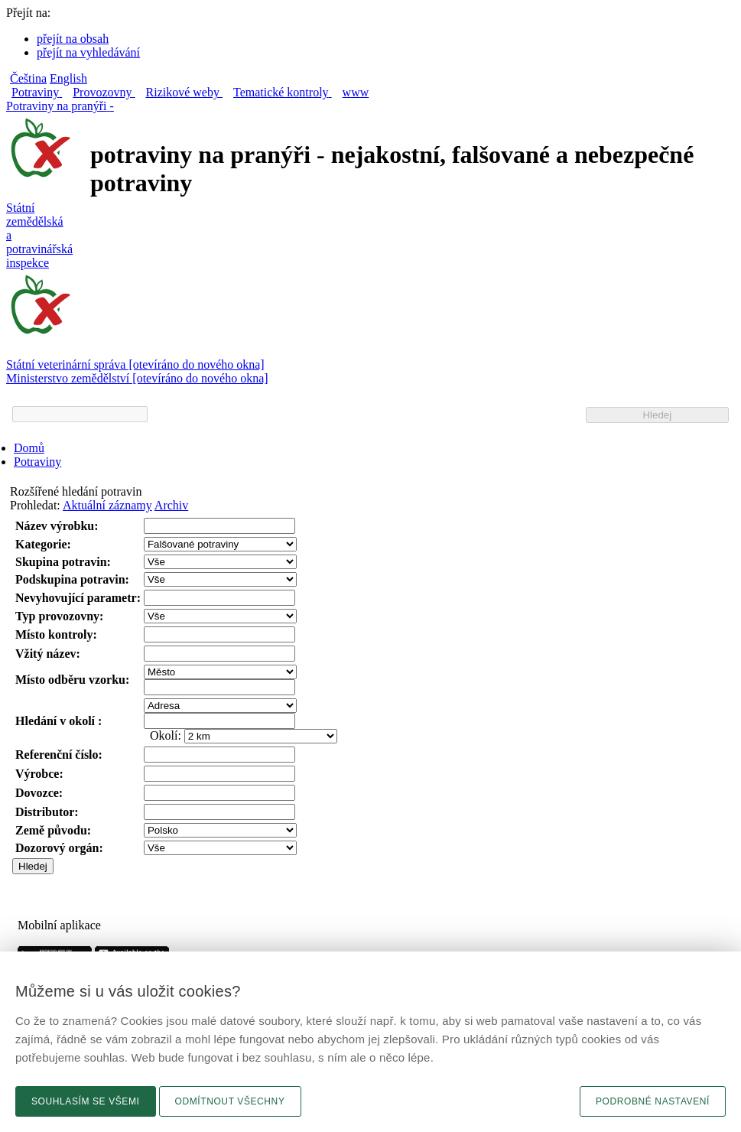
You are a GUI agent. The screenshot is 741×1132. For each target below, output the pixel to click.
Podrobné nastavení (653, 1101)
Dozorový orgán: (59, 847)
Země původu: (53, 830)
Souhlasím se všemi (85, 1101)
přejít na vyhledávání (88, 52)
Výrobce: (39, 773)
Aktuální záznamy (107, 505)
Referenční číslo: (58, 754)
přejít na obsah (73, 38)
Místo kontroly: (56, 634)
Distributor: (47, 811)
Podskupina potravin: (72, 579)
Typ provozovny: (59, 616)
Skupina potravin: (63, 561)
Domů (29, 447)
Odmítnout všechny (230, 1101)
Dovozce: (39, 792)
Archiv (171, 505)
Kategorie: (43, 544)
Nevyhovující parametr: (78, 597)
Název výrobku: (57, 525)
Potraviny (37, 461)
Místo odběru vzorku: (72, 679)
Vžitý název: (47, 653)
